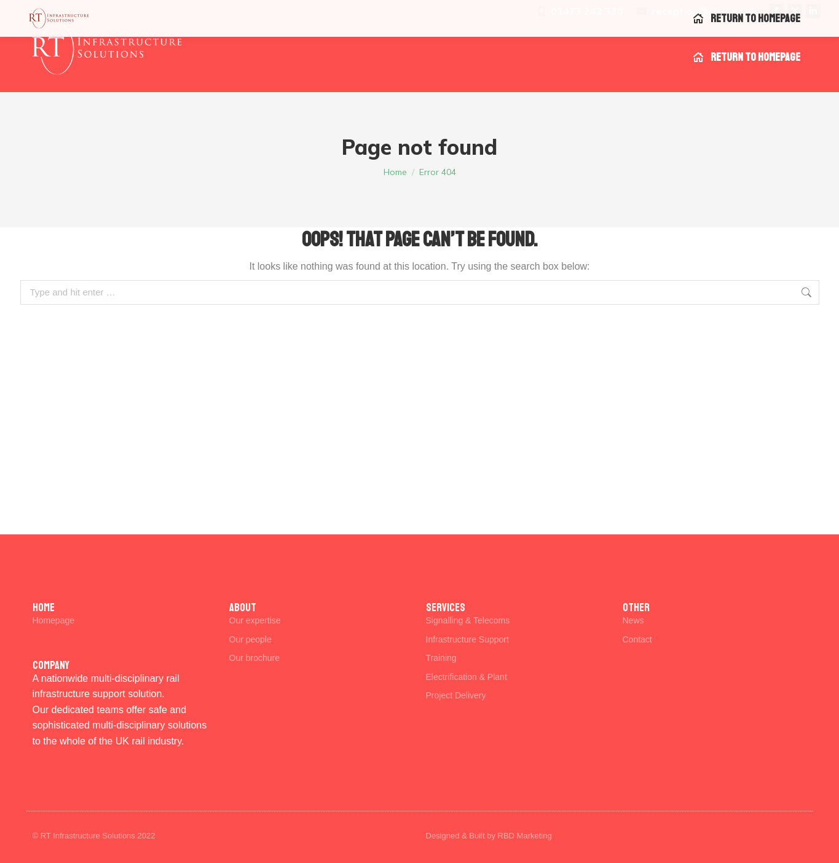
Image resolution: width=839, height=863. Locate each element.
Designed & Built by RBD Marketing (489, 835)
